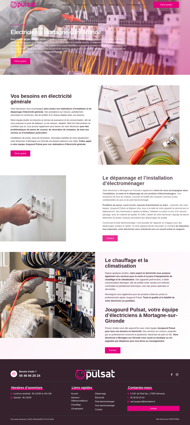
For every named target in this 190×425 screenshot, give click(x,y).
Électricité (115, 5)
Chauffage (66, 5)
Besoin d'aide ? (28, 371)
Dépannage (98, 5)
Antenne (51, 5)
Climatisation (82, 5)
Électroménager (135, 5)
